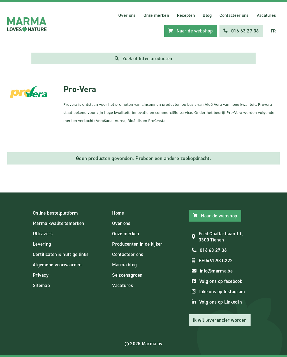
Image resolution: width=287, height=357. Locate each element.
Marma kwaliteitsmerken (58, 223)
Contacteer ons (233, 15)
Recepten (186, 15)
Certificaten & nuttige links (61, 254)
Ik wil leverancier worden (220, 320)
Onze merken (156, 15)
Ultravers (43, 234)
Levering (42, 244)
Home (118, 213)
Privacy (40, 275)
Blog (207, 15)
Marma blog (124, 265)
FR (273, 31)
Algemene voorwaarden (57, 265)
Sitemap (41, 285)
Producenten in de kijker (137, 244)
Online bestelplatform (55, 213)
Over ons (126, 15)
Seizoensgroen (127, 275)
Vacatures (266, 15)
